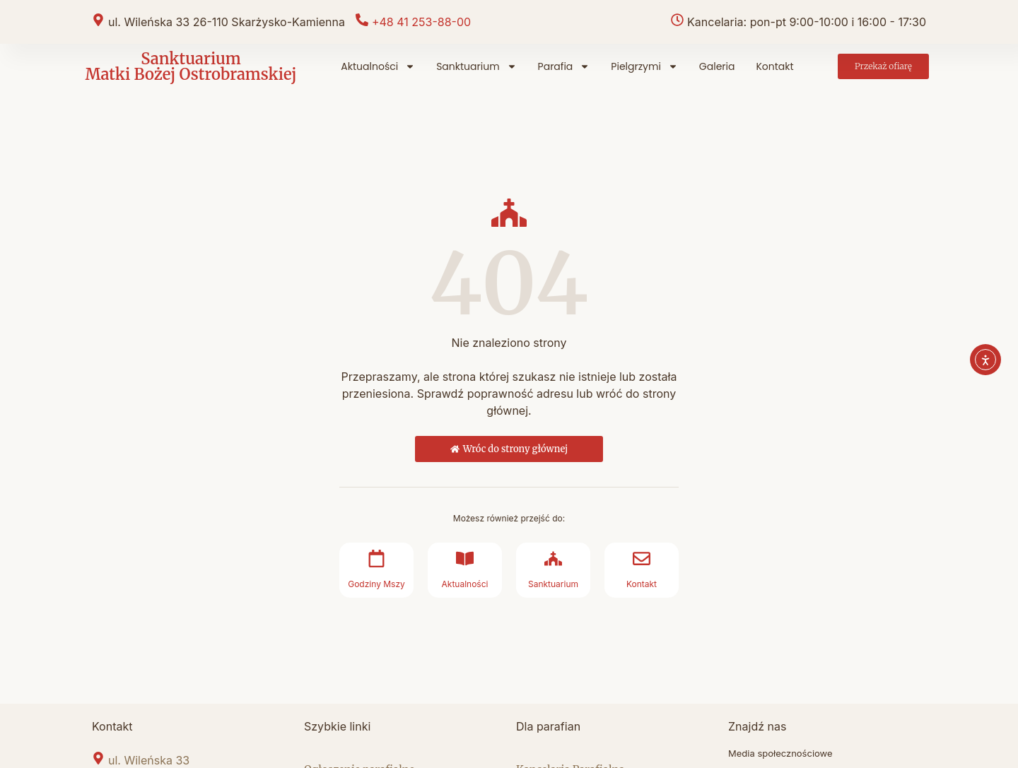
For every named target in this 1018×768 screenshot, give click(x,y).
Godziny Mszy (376, 584)
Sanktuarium (476, 66)
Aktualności (378, 66)
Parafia (564, 66)
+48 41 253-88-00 (421, 22)
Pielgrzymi (644, 66)
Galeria (717, 66)
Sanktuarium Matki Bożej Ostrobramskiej (190, 66)
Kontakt (774, 66)
